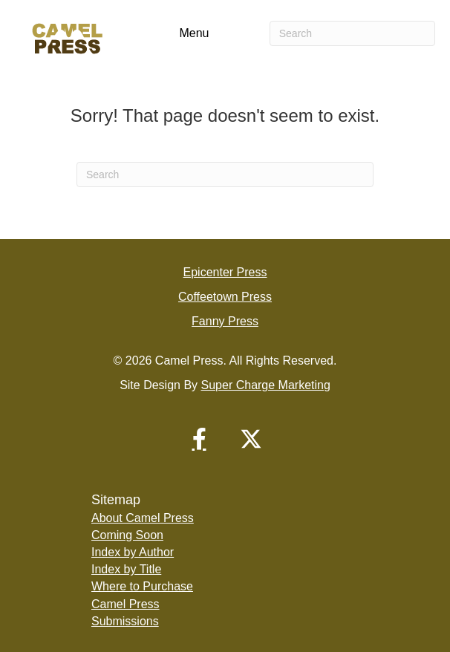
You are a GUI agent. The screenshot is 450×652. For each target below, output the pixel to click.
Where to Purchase (142, 586)
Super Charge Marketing (265, 385)
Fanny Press (225, 321)
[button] (199, 439)
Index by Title (126, 569)
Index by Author (132, 552)
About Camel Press (142, 518)
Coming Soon (127, 535)
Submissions (125, 621)
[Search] (352, 33)
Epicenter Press (225, 272)
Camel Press (125, 604)
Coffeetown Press (225, 296)
